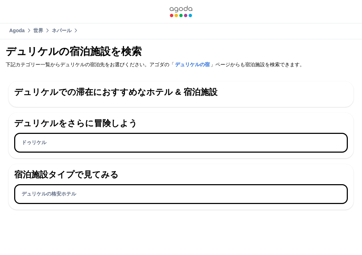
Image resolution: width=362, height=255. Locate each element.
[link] (181, 11)
